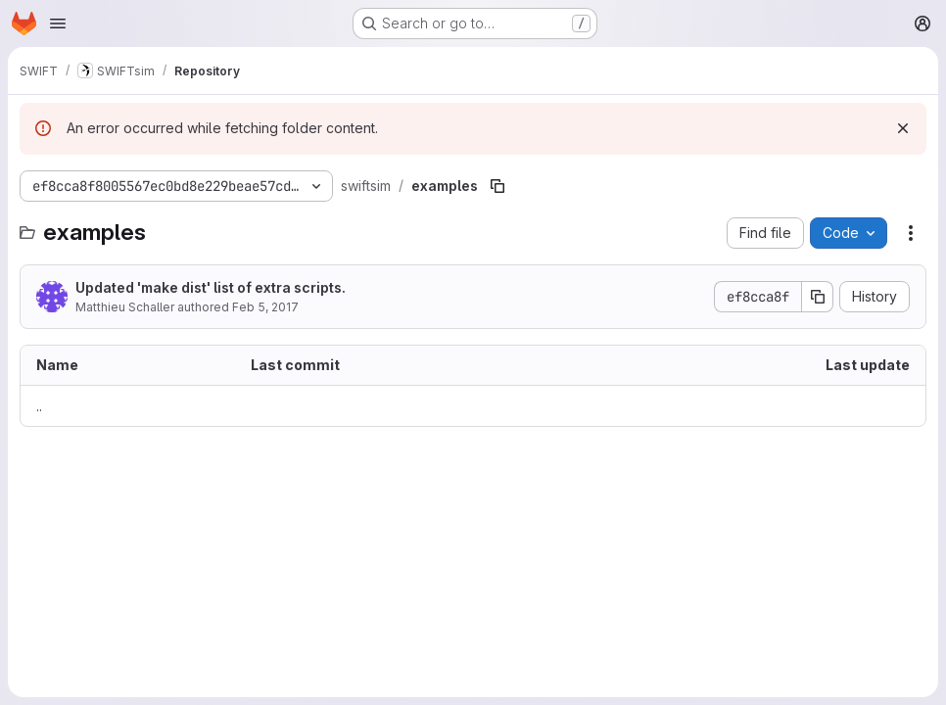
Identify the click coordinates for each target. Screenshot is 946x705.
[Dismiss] (903, 128)
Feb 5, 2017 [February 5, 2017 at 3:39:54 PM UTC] (265, 307)
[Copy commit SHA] (817, 296)
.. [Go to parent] (39, 406)
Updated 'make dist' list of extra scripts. (210, 287)
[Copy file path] (497, 186)
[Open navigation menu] (57, 23)
